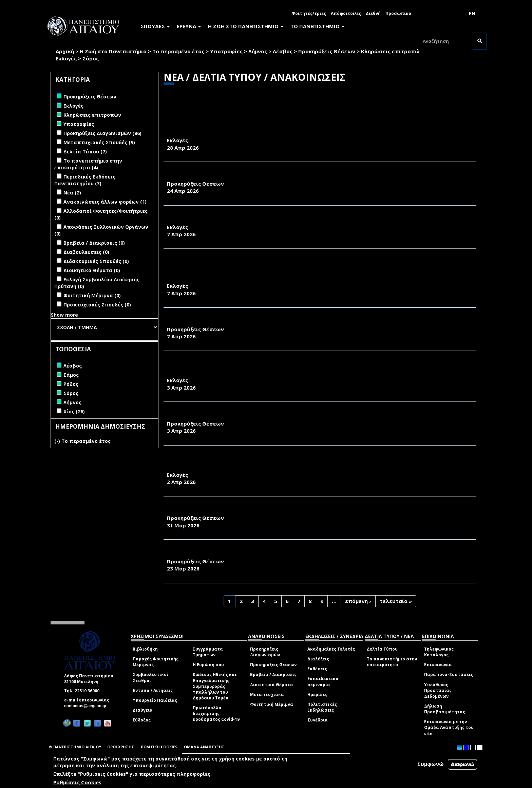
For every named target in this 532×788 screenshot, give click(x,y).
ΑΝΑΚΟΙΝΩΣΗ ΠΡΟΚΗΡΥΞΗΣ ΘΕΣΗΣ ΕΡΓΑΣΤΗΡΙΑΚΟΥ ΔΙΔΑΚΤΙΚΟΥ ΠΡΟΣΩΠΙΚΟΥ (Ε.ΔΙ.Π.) (284, 176)
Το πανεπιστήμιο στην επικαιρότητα (392, 662)
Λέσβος (282, 51)
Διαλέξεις (318, 659)
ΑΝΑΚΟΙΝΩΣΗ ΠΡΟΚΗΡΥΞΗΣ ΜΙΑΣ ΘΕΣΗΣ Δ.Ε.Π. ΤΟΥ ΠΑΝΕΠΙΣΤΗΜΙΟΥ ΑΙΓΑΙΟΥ (272, 321)
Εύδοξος (142, 720)
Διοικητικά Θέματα (271, 685)
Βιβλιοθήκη (145, 649)
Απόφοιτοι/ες (346, 13)
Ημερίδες (317, 694)
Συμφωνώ (430, 764)
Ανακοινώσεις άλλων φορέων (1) (105, 202)
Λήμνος (257, 51)
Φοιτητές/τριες (308, 13)
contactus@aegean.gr (87, 705)
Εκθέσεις (317, 669)
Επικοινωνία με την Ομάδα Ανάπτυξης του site (449, 727)
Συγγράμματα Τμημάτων (208, 652)
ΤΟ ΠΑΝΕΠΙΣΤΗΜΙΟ (317, 26)
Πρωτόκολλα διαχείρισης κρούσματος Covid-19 (216, 713)
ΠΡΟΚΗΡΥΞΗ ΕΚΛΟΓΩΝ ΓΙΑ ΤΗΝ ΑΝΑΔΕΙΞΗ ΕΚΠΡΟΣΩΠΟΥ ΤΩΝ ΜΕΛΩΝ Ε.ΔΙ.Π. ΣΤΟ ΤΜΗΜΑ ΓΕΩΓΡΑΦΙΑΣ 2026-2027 (319, 219)
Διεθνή (373, 13)
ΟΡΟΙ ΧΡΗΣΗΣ (120, 746)
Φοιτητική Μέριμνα (271, 704)
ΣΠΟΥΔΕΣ (155, 26)
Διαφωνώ (462, 764)
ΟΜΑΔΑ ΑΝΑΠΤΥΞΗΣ (204, 746)
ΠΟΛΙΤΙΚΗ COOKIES (159, 746)
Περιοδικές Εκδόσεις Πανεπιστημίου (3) (84, 180)
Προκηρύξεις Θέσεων (326, 51)
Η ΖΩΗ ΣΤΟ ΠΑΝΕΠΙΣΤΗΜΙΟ (245, 26)
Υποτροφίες (226, 51)
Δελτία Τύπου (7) (85, 151)
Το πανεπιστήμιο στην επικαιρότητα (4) (88, 164)
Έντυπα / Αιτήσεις (153, 690)
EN (472, 13)
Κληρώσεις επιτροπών (392, 51)
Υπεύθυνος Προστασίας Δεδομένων (438, 690)
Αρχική (65, 51)
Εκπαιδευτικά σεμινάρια (323, 681)
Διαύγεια (143, 710)
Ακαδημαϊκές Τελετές (331, 649)
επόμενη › (358, 601)
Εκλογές (66, 58)
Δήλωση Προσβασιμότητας (444, 709)
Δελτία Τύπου (382, 649)
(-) (57, 441)
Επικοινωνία (438, 665)
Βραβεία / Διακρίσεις (273, 674)
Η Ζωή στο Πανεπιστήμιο (113, 51)
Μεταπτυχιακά (267, 694)
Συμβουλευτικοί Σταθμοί (150, 677)
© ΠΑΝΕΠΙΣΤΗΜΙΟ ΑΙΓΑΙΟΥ (75, 746)
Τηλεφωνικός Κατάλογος (439, 652)
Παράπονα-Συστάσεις (448, 674)
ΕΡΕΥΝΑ (189, 26)
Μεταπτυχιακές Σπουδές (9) (99, 142)
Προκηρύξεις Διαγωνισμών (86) (102, 133)
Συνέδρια (317, 720)
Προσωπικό (398, 13)
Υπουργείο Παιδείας (155, 700)
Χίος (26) (74, 411)
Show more (64, 315)
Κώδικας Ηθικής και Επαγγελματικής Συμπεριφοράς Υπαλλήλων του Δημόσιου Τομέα (214, 686)
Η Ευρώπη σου (208, 665)
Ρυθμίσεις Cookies (77, 782)
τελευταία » (396, 601)
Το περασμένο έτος (178, 51)
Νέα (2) (72, 192)
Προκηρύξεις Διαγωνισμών (265, 652)
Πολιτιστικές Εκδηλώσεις (322, 707)
